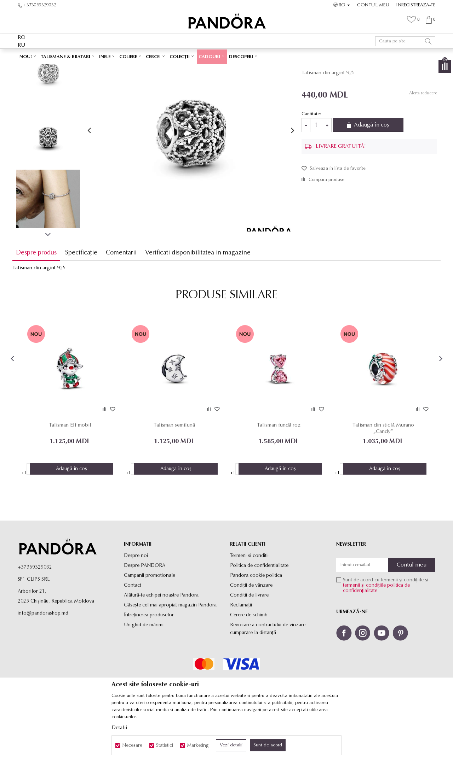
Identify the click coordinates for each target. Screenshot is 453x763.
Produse (141, 69)
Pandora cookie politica (256, 623)
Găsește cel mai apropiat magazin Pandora (170, 653)
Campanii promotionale (149, 623)
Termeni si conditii (249, 603)
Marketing (198, 745)
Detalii (119, 727)
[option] (226, 56)
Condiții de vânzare (251, 633)
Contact (132, 633)
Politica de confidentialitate (259, 613)
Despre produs (41, 303)
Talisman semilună (176, 473)
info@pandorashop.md (43, 661)
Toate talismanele (169, 69)
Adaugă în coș (372, 175)
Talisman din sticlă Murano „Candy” (380, 476)
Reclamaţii (241, 653)
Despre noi (136, 603)
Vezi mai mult (295, 55)
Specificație (86, 303)
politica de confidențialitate (376, 636)
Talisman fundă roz (278, 473)
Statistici (164, 745)
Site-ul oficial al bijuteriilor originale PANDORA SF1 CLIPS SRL (74, 69)
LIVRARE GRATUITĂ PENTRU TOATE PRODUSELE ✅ (211, 56)
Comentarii (126, 303)
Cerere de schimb (249, 663)
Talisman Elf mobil (74, 473)
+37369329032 (35, 615)
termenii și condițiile (364, 633)
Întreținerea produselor (149, 663)
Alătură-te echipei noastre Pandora (161, 643)
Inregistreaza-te (415, 5)
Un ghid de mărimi (144, 673)
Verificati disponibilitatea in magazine (203, 303)
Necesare (132, 745)
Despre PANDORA (144, 613)
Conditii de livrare (249, 643)
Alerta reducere (418, 143)
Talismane (199, 69)
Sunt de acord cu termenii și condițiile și (385, 633)
